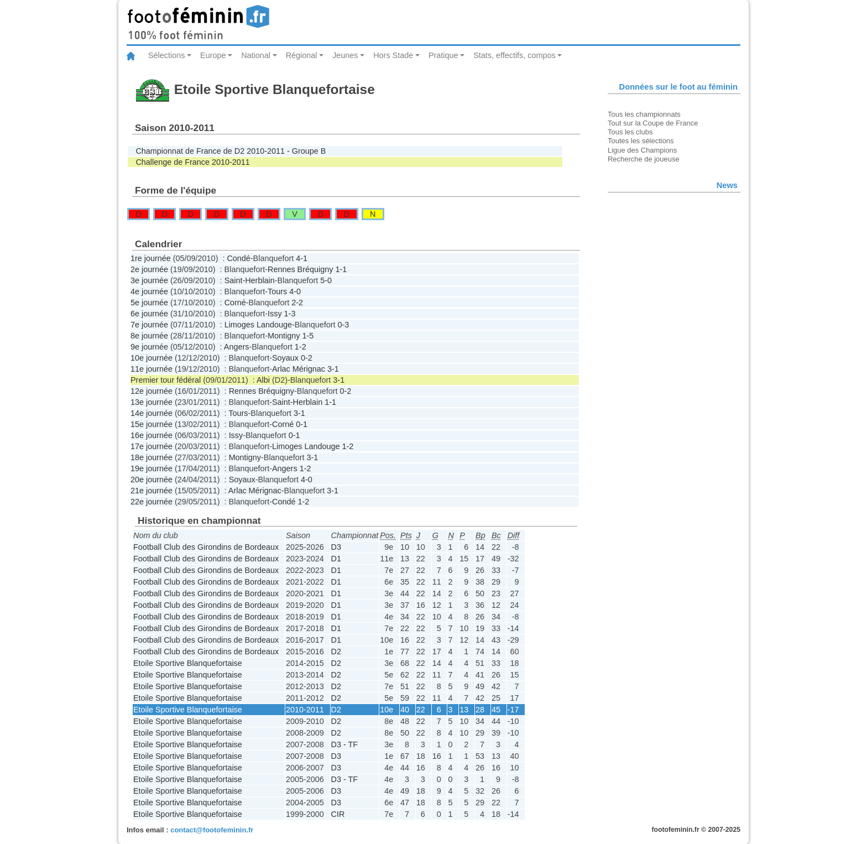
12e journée (151, 391)
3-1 (333, 368)
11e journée (151, 368)
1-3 (290, 313)
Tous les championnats (644, 114)
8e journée (149, 335)
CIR (338, 814)
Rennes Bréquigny (300, 269)
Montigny (284, 335)
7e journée (149, 324)
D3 (336, 547)
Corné (235, 302)
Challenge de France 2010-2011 (192, 162)
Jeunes (345, 55)
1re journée (150, 258)
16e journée (151, 435)
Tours (277, 291)
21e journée (151, 490)
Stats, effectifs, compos (514, 55)
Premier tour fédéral (165, 380)
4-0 (295, 291)
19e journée (151, 468)
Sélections (166, 55)
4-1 (301, 258)
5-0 (326, 280)
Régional (301, 55)
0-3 (343, 324)
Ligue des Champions (642, 150)
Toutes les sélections (641, 141)
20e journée (151, 479)
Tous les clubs (630, 132)
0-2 (306, 357)
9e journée (149, 346)
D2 (336, 651)
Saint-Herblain (249, 280)
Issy (275, 313)
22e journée (151, 501)
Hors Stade (393, 55)
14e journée (151, 413)
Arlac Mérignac (298, 368)
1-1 (341, 269)
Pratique (443, 55)
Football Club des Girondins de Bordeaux (206, 547)
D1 (336, 558)
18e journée (151, 457)
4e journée (149, 291)
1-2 (300, 346)
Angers (236, 346)
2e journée (149, 269)
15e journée (151, 424)
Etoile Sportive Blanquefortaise (187, 663)
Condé (238, 258)
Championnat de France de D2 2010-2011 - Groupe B (230, 151)
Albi (263, 380)
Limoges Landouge (258, 324)
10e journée (151, 357)
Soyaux (285, 357)
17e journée (151, 446)
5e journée (149, 302)
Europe (213, 55)
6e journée (149, 313)
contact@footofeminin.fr (211, 830)
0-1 (301, 424)
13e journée (151, 402)
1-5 (308, 335)
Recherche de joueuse (644, 159)
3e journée (149, 280)
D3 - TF (344, 744)
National (255, 55)
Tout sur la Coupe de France (653, 123)
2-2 (297, 302)
